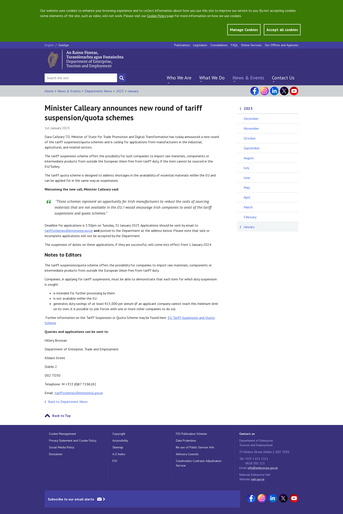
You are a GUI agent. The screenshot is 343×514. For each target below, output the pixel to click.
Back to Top (61, 415)
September (252, 148)
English (50, 45)
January (133, 91)
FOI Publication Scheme (191, 434)
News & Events (248, 78)
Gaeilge (63, 45)
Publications (182, 45)
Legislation (200, 45)
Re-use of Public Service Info (195, 447)
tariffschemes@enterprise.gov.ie (69, 230)
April (247, 197)
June (247, 177)
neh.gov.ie (257, 479)
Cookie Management (62, 434)
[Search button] (121, 77)
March (248, 207)
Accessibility (120, 440)
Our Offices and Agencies (281, 45)
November (251, 128)
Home (49, 91)
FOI (114, 461)
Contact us (247, 434)
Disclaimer (56, 454)
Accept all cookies (282, 29)
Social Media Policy (61, 447)
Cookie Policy (156, 16)
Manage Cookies (244, 29)
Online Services (251, 45)
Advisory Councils (187, 454)
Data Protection (186, 440)
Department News (98, 91)
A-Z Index (118, 454)
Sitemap (117, 447)
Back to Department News (68, 401)
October (250, 138)
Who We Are (179, 78)
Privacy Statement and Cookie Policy (72, 440)
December (251, 118)
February (250, 217)
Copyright (118, 434)
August (249, 158)
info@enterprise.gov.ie (263, 468)
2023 (120, 91)
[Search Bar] (81, 77)
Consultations (219, 45)
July (246, 168)
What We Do (212, 78)
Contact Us (283, 78)
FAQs (234, 45)
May (247, 187)
